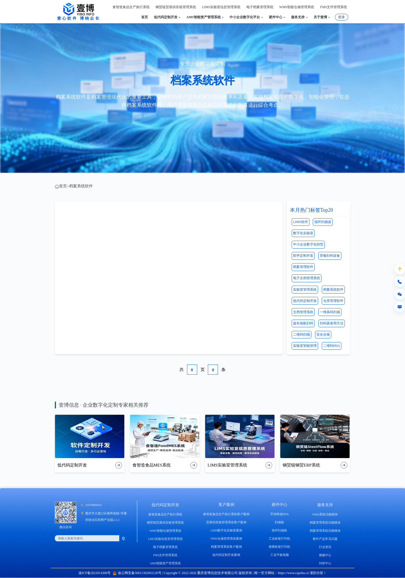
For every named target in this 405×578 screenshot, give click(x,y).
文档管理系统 (303, 312)
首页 (63, 186)
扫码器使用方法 (331, 323)
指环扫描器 (322, 222)
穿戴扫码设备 (330, 256)
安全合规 (323, 334)
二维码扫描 (301, 334)
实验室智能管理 (305, 346)
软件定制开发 (303, 256)
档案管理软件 (303, 267)
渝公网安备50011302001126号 (137, 573)
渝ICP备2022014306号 (94, 573)
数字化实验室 (303, 233)
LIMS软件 (300, 222)
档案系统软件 (81, 186)
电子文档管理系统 (306, 278)
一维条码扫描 (330, 312)
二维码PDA (331, 346)
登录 (341, 17)
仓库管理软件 (333, 301)
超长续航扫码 (303, 323)
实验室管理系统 (305, 290)
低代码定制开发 (305, 301)
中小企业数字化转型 (308, 244)
